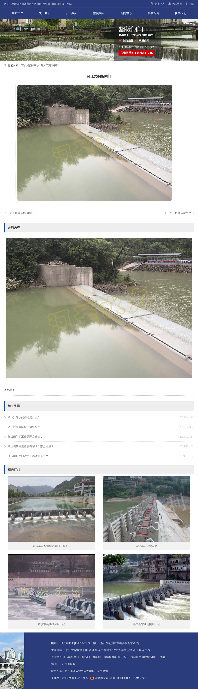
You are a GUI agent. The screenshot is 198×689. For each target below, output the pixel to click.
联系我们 (180, 13)
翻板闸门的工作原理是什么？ (100, 437)
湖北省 (113, 650)
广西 (147, 650)
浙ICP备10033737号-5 (74, 678)
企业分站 (159, 3)
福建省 (78, 650)
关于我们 (44, 13)
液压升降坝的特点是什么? (100, 417)
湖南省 (122, 650)
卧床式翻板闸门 (50, 65)
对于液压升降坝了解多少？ (100, 427)
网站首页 (17, 13)
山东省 (140, 650)
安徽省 (131, 650)
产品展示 (72, 13)
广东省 (105, 650)
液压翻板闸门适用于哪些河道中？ (100, 456)
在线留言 (153, 13)
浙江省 (70, 650)
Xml (191, 3)
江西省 (96, 650)
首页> (24, 65)
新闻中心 (126, 13)
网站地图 (177, 3)
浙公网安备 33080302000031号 (113, 678)
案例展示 (99, 13)
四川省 (87, 650)
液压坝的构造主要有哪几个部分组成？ (100, 446)
